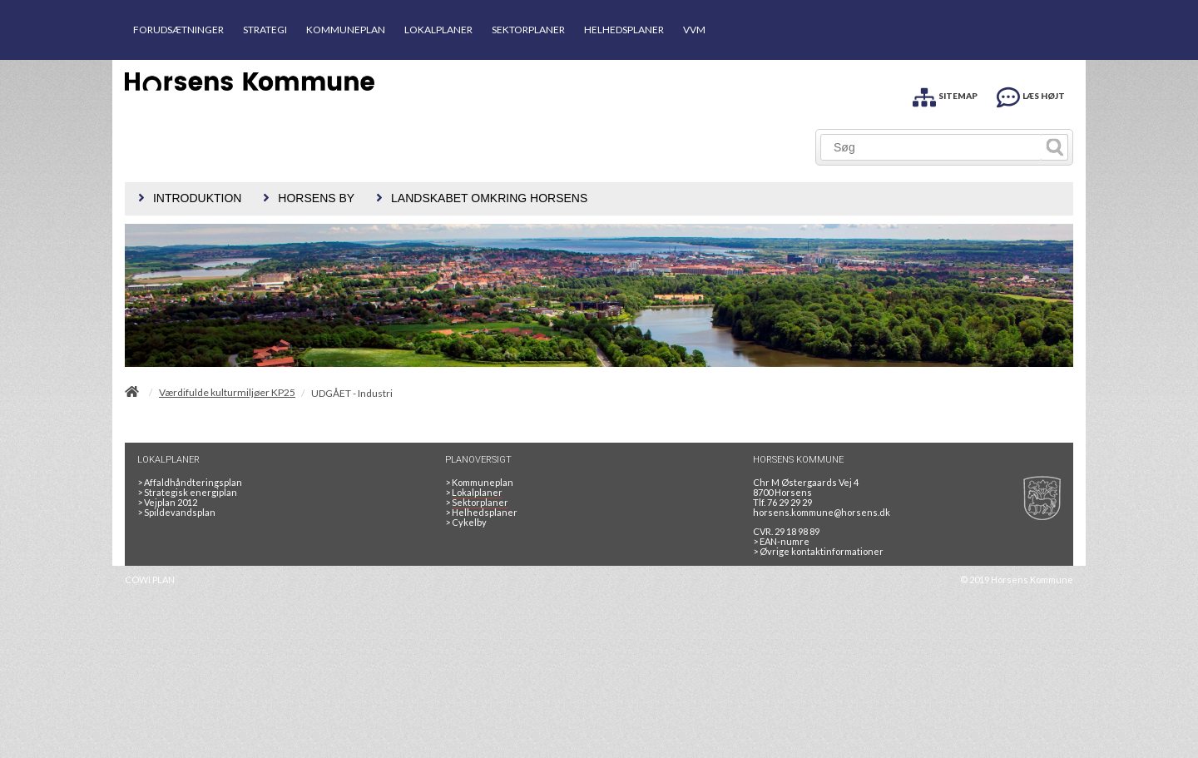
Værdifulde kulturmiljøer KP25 (227, 393)
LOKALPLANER (438, 29)
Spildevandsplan (176, 512)
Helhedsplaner (481, 512)
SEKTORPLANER (528, 29)
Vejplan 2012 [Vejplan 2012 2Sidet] (167, 502)
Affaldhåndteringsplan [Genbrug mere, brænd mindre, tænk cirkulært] (189, 482)
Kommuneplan (479, 482)
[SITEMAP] (945, 94)
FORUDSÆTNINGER (178, 29)
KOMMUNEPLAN (345, 29)
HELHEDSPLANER (624, 29)
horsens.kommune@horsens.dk (821, 512)
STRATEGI (265, 29)
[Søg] (931, 147)
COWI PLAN (150, 579)
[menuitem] (187, 199)
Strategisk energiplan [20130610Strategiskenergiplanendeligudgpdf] (187, 492)
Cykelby (466, 522)
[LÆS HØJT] (1030, 94)
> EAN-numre (781, 541)
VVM (694, 29)
